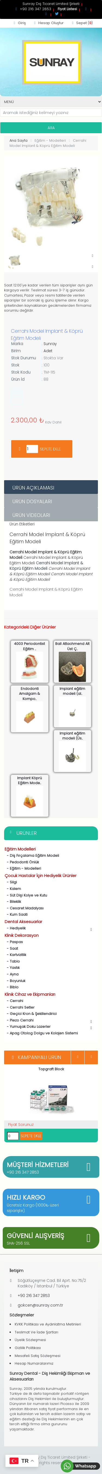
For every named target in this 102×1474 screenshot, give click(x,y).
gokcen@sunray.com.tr (40, 1305)
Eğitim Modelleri (20, 849)
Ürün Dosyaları (32, 501)
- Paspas (14, 941)
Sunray (50, 343)
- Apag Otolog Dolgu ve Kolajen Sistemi (41, 1033)
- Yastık (12, 967)
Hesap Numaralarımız (34, 1363)
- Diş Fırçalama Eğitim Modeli (32, 855)
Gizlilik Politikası (28, 1347)
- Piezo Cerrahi (49, 1021)
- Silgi (11, 882)
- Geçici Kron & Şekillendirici (31, 1013)
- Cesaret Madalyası (24, 908)
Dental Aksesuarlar (23, 921)
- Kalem (13, 888)
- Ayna (11, 974)
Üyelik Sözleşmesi (30, 1339)
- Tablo (12, 961)
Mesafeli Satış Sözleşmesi (37, 1355)
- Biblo (11, 987)
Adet (48, 351)
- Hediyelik (49, 929)
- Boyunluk (15, 980)
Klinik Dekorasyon (22, 935)
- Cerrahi (14, 1000)
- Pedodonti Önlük (22, 862)
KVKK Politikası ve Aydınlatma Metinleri (48, 1324)
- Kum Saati (16, 914)
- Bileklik (13, 901)
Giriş (19, 22)
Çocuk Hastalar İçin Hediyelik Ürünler (40, 875)
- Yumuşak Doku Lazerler (49, 1027)
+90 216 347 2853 (23, 1172)
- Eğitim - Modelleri (23, 868)
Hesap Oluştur (48, 22)
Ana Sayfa (18, 140)
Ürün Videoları (31, 515)
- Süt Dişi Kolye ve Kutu (26, 895)
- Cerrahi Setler (20, 1007)
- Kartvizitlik (15, 954)
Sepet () (81, 22)
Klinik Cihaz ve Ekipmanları (30, 994)
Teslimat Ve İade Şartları (36, 1332)
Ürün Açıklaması (33, 487)
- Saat (11, 948)
